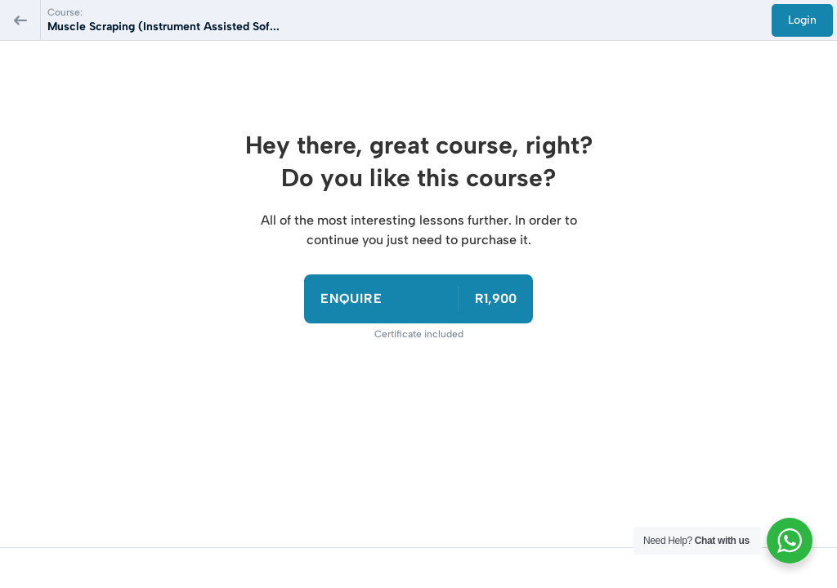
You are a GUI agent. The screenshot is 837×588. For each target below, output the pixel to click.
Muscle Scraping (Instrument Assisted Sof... (163, 26)
